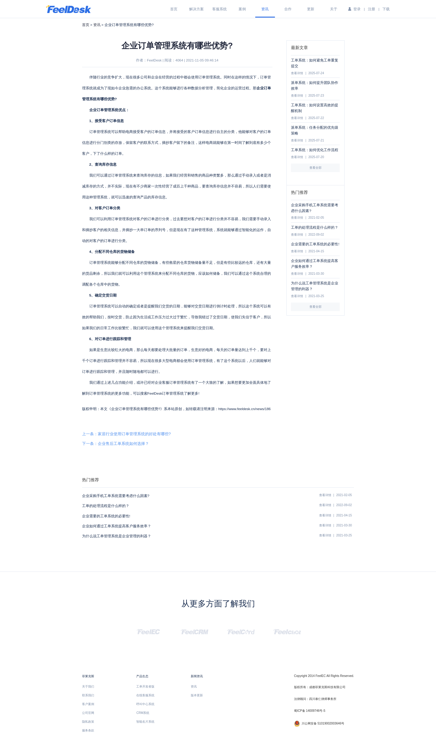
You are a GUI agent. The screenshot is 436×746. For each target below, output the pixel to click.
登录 (357, 9)
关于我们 (88, 686)
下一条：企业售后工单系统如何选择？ (115, 443)
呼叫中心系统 (145, 704)
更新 (310, 9)
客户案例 (88, 704)
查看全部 (315, 167)
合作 (288, 9)
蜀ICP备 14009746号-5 (309, 710)
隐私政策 (88, 721)
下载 (386, 9)
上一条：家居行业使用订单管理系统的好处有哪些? (126, 434)
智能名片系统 (145, 721)
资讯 (265, 9)
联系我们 (88, 695)
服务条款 (88, 730)
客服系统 (219, 9)
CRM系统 (142, 713)
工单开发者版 (145, 686)
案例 (242, 9)
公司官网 (88, 713)
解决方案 (196, 9)
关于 (333, 9)
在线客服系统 (145, 695)
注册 (371, 9)
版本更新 (197, 695)
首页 (173, 9)
